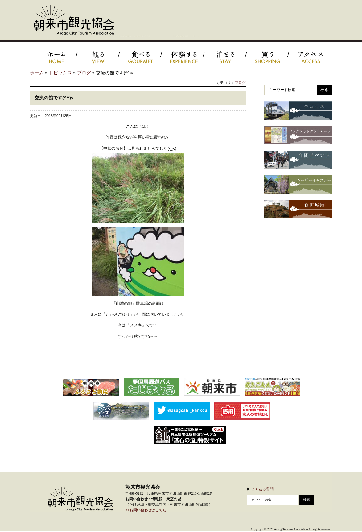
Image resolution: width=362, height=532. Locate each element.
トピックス (60, 72)
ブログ (84, 72)
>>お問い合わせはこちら (146, 510)
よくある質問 (262, 489)
